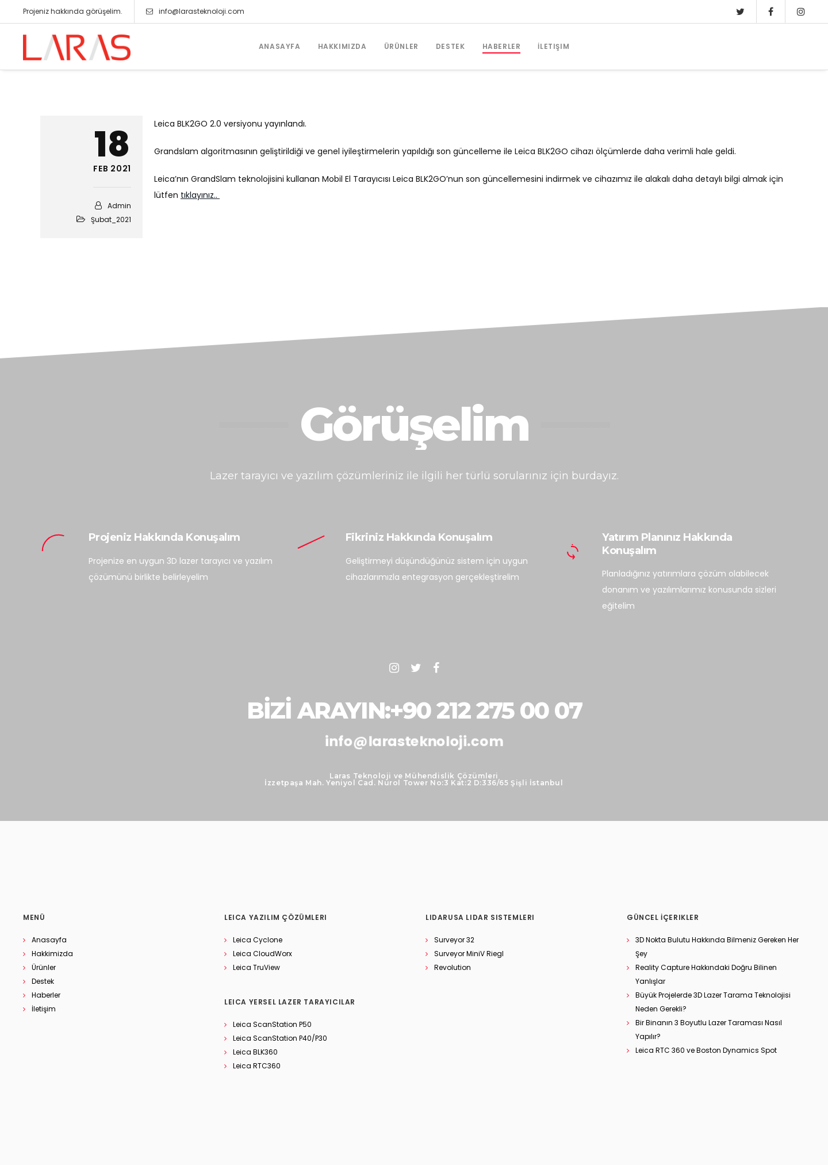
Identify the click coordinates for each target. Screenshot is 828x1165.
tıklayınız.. (200, 195)
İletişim (44, 1009)
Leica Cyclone (257, 940)
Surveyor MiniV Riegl (469, 953)
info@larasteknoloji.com (195, 11)
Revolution (452, 967)
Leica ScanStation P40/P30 (280, 1038)
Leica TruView (256, 967)
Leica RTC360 (257, 1066)
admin (119, 206)
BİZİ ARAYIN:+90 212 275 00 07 (414, 710)
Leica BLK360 (255, 1052)
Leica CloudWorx (262, 953)
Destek (43, 981)
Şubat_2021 (111, 219)
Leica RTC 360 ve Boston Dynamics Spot (706, 1050)
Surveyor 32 (454, 940)
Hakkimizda (52, 953)
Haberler (46, 995)
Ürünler (44, 967)
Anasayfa (49, 940)
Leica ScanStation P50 (272, 1024)
